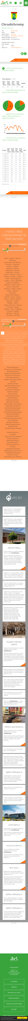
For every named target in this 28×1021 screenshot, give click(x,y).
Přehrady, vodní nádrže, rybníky (14, 340)
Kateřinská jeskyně (12, 440)
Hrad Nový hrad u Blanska (13, 457)
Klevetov (16, 270)
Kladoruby (9, 270)
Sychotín (9, 301)
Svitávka (18, 299)
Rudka (19, 289)
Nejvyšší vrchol (20, 355)
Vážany (16, 307)
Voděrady (18, 309)
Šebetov (15, 291)
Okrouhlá (15, 287)
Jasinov (16, 268)
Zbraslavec (9, 315)
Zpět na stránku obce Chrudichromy (20, 193)
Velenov (6, 309)
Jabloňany (9, 268)
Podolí (13, 289)
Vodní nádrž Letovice (12, 396)
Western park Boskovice (12, 373)
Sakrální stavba (20, 363)
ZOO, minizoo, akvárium (12, 333)
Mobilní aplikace (14, 998)
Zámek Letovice (13, 384)
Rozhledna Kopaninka (13, 453)
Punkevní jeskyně (12, 438)
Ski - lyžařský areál (14, 337)
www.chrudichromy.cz (16, 47)
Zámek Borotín (12, 398)
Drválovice (16, 264)
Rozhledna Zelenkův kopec (13, 418)
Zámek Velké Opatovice (12, 408)
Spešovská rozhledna (13, 406)
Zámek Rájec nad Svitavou (13, 404)
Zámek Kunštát (12, 392)
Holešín (8, 266)
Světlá (12, 299)
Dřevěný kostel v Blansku (13, 428)
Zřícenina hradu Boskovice (13, 369)
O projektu (14, 981)
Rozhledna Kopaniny (13, 449)
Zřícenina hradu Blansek (13, 436)
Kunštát (12, 277)
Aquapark (23, 333)
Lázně (12, 355)
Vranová (9, 311)
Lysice (12, 281)
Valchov (19, 305)
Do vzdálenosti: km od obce (14, 244)
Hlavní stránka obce (22, 60)
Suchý (13, 297)
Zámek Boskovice (12, 367)
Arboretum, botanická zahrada (10, 344)
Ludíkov (6, 281)
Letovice (19, 277)
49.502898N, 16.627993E (17, 36)
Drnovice (8, 264)
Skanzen (24, 337)
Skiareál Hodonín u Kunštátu (13, 433)
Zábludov (9, 313)
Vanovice (10, 307)
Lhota (7, 279)
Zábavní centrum (8, 363)
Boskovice (13, 34)
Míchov (9, 283)
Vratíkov (16, 311)
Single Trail (14, 359)
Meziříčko (19, 281)
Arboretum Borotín (12, 400)
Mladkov (16, 283)
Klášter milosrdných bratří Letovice (13, 381)
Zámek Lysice (12, 394)
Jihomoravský (14, 30)
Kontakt (14, 1009)
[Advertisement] (14, 213)
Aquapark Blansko (12, 422)
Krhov (19, 275)
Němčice (7, 285)
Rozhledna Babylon (12, 414)
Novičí (13, 285)
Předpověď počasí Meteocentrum (15, 1015)
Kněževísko (9, 273)
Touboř (16, 301)
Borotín (18, 258)
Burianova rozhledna (12, 390)
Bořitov (12, 258)
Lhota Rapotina (15, 279)
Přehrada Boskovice (12, 378)
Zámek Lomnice (12, 455)
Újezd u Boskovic (9, 305)
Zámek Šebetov (12, 388)
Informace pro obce (14, 992)
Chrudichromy (12, 24)
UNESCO (4, 337)
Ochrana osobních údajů (14, 1004)
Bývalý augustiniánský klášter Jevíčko (13, 425)
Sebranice (12, 293)
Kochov (6, 275)
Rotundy (21, 352)
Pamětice (7, 289)
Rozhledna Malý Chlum (12, 386)
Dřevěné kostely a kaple (10, 352)
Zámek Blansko (13, 420)
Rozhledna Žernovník (12, 410)
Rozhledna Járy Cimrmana (13, 451)
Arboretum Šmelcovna (12, 375)
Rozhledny (23, 344)
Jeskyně (6, 355)
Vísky (12, 309)
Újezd (16, 303)
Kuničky (6, 277)
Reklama (14, 987)
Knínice (16, 273)
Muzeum (22, 359)
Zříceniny (20, 348)
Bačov (6, 258)
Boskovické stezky (13, 371)
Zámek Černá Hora (12, 402)
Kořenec (13, 275)
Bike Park (6, 359)
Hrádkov (15, 266)
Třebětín (10, 303)
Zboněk (16, 313)
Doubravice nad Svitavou (12, 262)
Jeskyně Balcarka (12, 443)
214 (12, 44)
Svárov (6, 299)
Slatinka (7, 297)
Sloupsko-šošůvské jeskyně (13, 412)
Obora (9, 287)
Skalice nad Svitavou (12, 295)
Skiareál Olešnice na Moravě (13, 446)
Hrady (7, 348)
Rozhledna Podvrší (12, 416)
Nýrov (19, 285)
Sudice (18, 297)
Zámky (13, 348)
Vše (3, 333)
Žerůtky (17, 315)
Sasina (9, 291)
